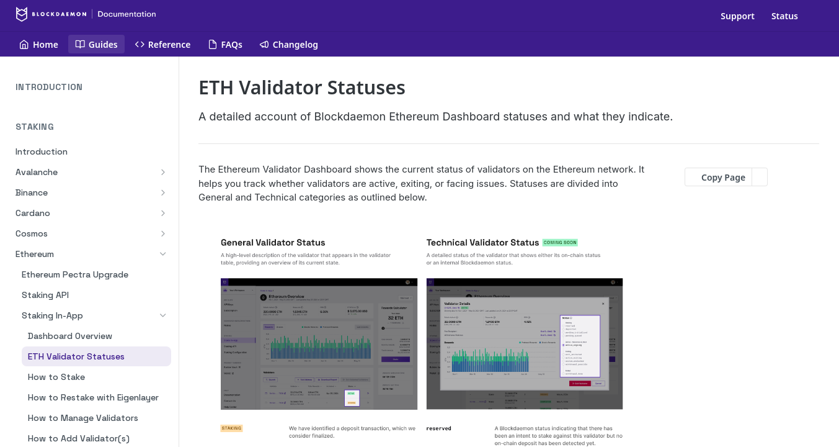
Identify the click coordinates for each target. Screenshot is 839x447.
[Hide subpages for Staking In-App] (163, 315)
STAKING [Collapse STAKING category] (93, 127)
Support (738, 16)
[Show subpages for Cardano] (163, 213)
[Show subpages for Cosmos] (163, 233)
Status (784, 16)
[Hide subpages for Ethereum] (163, 254)
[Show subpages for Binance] (163, 192)
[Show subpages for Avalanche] (163, 172)
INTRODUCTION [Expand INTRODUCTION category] (93, 87)
